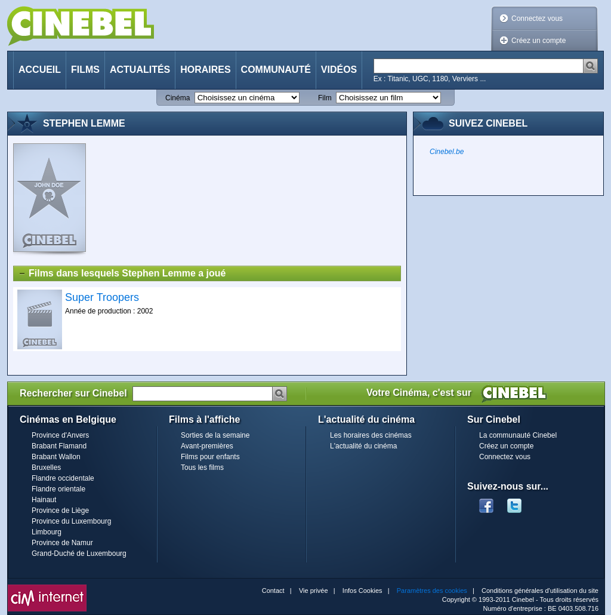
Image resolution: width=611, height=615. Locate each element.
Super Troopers (102, 297)
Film (325, 98)
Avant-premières (207, 446)
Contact (273, 590)
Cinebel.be (447, 151)
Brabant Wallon (56, 457)
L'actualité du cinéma (363, 446)
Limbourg (46, 532)
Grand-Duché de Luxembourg (79, 553)
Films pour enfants (210, 457)
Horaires (205, 69)
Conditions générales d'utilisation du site (540, 590)
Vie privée (313, 590)
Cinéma (177, 98)
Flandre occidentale (63, 478)
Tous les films (202, 467)
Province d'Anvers (60, 435)
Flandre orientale (58, 489)
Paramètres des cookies (432, 590)
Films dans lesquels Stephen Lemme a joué (122, 273)
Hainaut (44, 500)
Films (85, 69)
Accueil (39, 69)
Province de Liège (60, 510)
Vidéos (339, 69)
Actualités (140, 69)
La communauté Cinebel (518, 435)
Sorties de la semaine (215, 435)
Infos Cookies (362, 590)
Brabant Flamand (59, 446)
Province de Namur (62, 543)
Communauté (276, 69)
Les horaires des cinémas (371, 435)
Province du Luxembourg (71, 521)
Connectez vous (537, 18)
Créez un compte (538, 40)
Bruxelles (46, 467)
